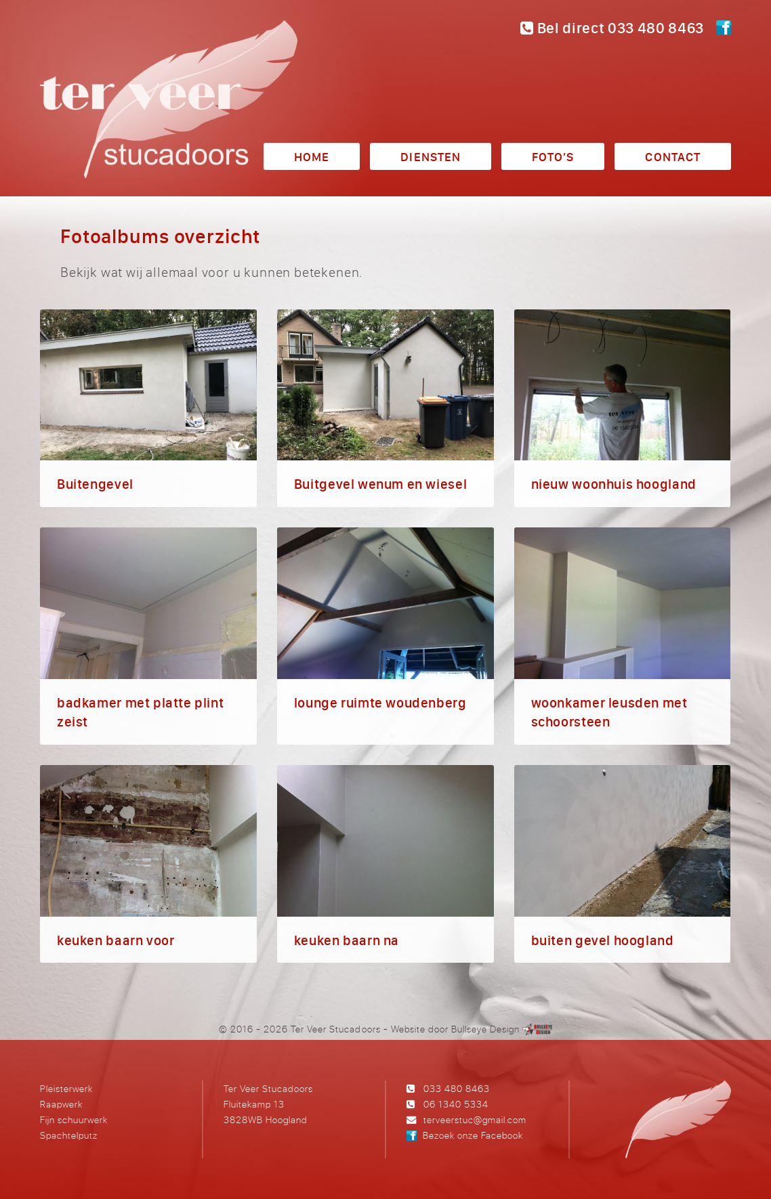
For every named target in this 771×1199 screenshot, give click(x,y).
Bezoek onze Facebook (473, 1135)
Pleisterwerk (66, 1088)
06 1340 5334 (455, 1103)
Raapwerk (61, 1103)
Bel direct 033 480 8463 (612, 27)
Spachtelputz (69, 1135)
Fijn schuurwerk (74, 1119)
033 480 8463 (456, 1088)
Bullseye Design (485, 1028)
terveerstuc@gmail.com (474, 1119)
